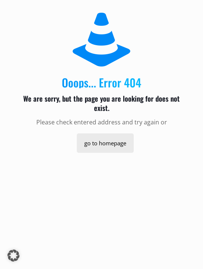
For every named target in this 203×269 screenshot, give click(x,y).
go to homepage (105, 143)
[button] (13, 255)
